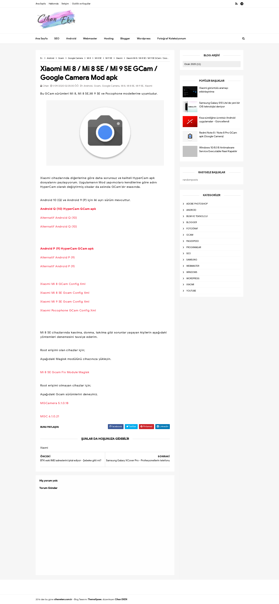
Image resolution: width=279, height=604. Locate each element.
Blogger (125, 38)
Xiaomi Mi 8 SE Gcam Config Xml (64, 293)
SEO (56, 38)
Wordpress (144, 38)
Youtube (191, 290)
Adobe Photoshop (197, 203)
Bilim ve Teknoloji (197, 216)
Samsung (191, 259)
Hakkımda (53, 3)
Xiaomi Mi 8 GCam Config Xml (62, 284)
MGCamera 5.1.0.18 (54, 403)
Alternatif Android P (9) (57, 257)
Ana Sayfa (41, 3)
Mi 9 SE (139, 85)
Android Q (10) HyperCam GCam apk (68, 209)
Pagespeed (192, 241)
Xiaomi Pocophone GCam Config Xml (68, 310)
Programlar (193, 247)
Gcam (97, 85)
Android (71, 38)
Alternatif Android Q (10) (58, 218)
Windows (191, 272)
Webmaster (90, 38)
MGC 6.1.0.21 (49, 416)
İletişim (65, 3)
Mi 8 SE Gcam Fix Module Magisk (64, 372)
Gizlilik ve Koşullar (81, 3)
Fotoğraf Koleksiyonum (171, 38)
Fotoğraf (192, 228)
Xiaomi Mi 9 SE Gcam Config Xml (64, 301)
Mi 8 (123, 85)
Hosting (109, 38)
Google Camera (110, 85)
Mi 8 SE (130, 85)
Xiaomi (148, 85)
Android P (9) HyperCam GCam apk (67, 249)
